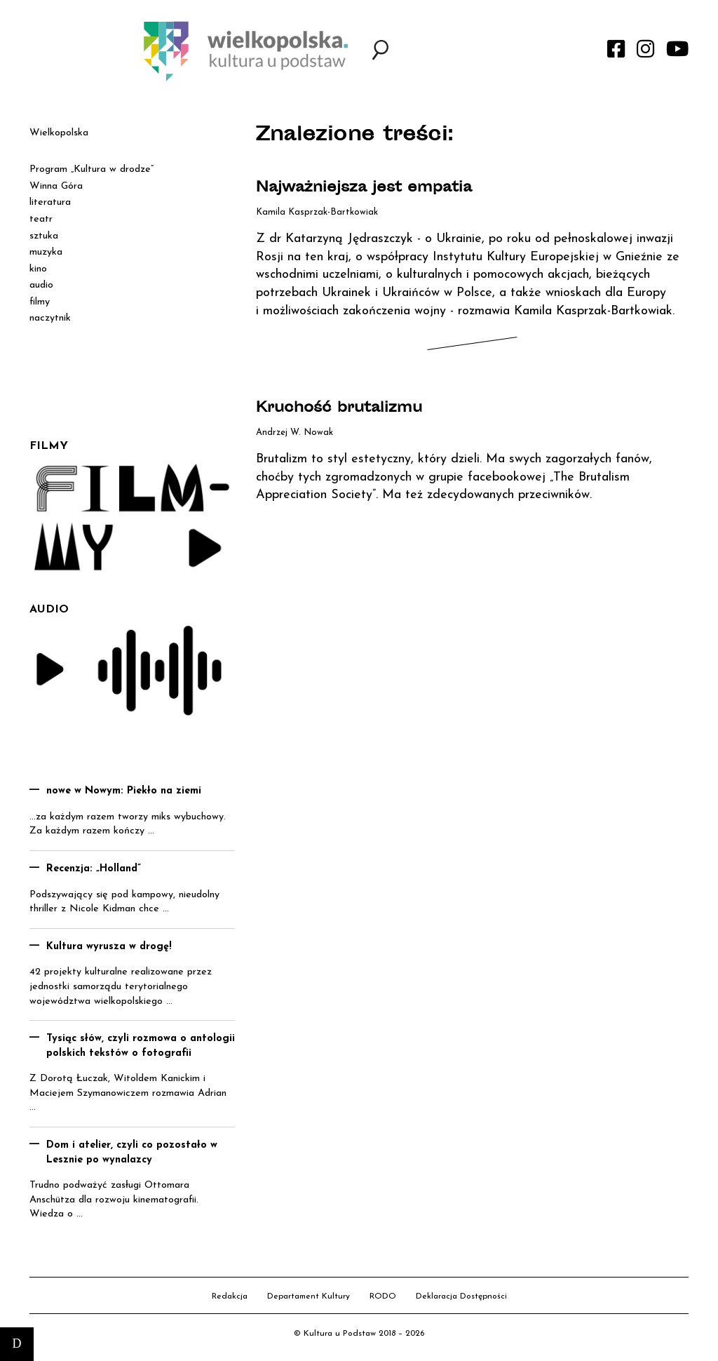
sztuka (43, 236)
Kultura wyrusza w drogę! (109, 946)
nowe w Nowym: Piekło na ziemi (123, 791)
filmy (39, 302)
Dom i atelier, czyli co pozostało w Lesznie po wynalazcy (131, 1152)
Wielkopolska (58, 133)
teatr (41, 219)
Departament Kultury (308, 1296)
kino (38, 269)
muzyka (45, 252)
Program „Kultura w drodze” (91, 169)
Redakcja (230, 1296)
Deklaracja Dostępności (461, 1296)
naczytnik (50, 318)
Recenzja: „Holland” (93, 869)
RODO (383, 1296)
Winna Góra (56, 186)
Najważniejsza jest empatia (364, 188)
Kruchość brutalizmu (339, 409)
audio (41, 285)
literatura (50, 202)
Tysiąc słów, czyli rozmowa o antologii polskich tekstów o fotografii (140, 1046)
